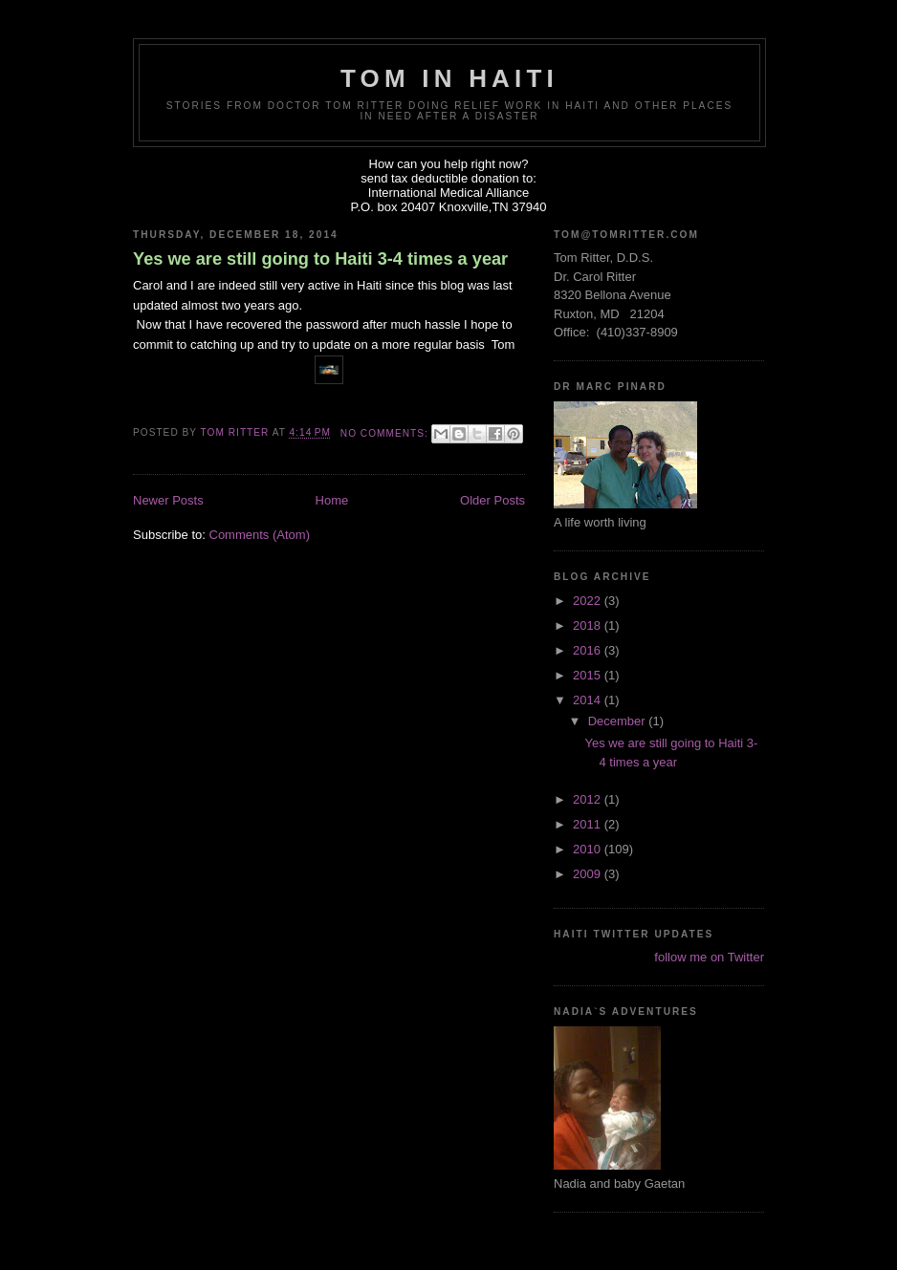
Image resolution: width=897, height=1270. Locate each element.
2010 (588, 849)
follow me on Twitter (709, 957)
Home (332, 500)
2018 (588, 625)
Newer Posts (168, 500)
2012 (588, 799)
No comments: (386, 433)
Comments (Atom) (259, 534)
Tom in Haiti (449, 78)
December (618, 721)
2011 (588, 824)
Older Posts (492, 500)
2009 (588, 874)
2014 (588, 700)
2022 (588, 600)
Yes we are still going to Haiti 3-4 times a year (320, 259)
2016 (588, 650)
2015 (588, 675)
